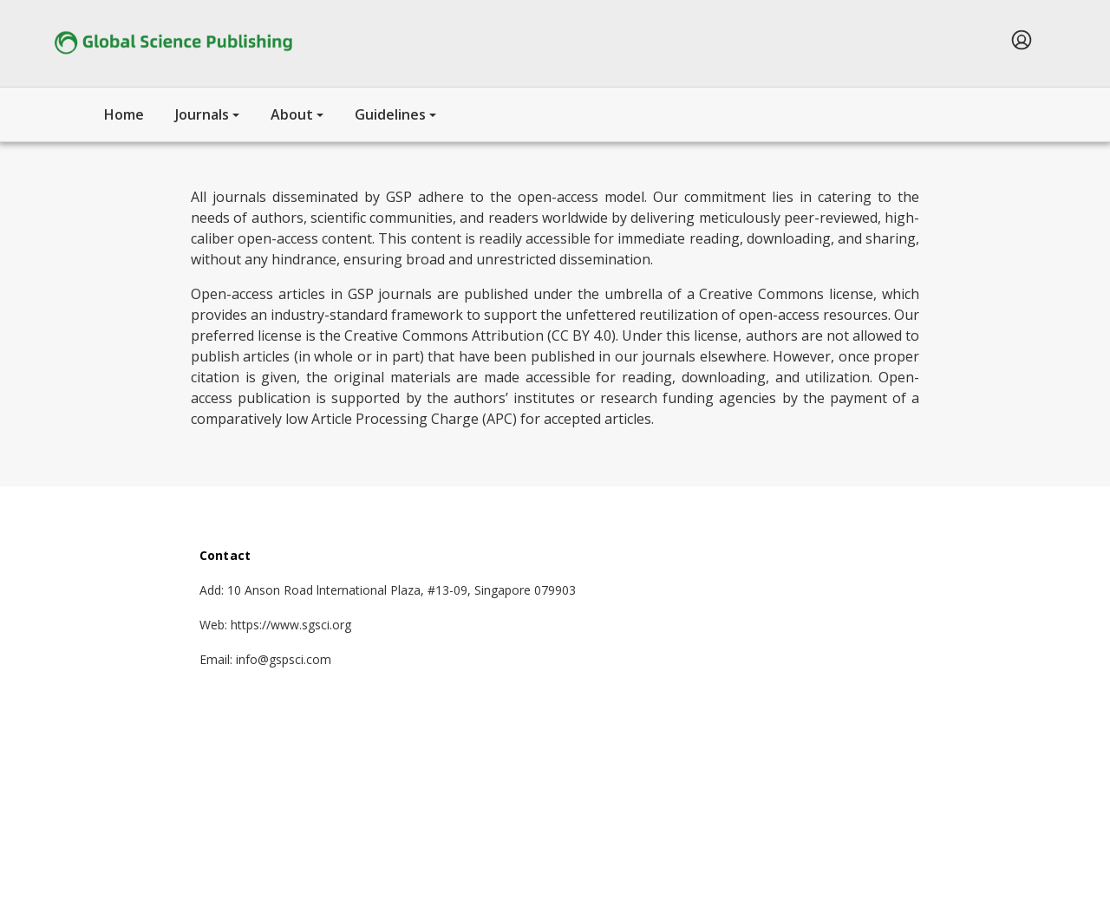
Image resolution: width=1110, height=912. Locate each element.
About (292, 114)
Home (124, 114)
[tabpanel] (555, 290)
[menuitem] (1021, 40)
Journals (202, 114)
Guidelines (390, 114)
